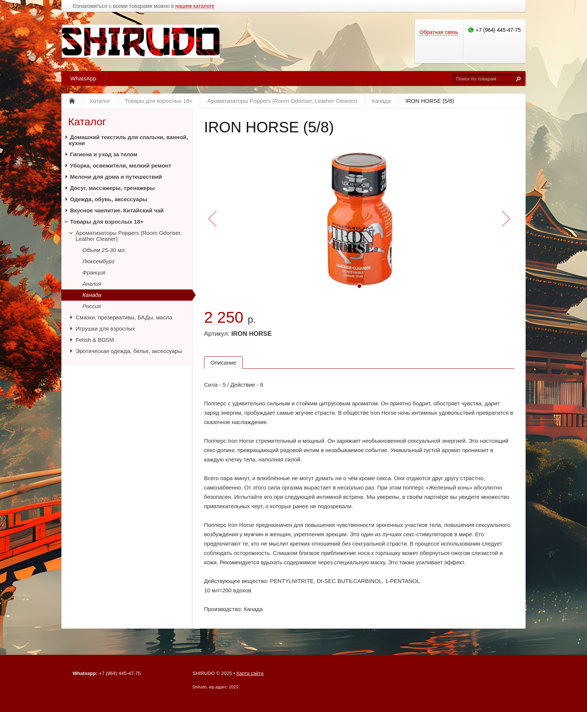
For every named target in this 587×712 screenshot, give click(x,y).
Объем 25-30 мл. (104, 250)
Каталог (87, 122)
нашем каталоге (195, 6)
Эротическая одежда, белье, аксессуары (129, 351)
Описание (223, 362)
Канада (91, 295)
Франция (94, 272)
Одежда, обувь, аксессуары (108, 199)
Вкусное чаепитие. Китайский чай (117, 210)
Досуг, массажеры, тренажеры (112, 188)
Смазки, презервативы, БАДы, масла (124, 317)
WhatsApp (83, 78)
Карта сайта (249, 673)
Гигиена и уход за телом (103, 154)
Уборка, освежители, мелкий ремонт (120, 165)
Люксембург (98, 261)
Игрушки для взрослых (105, 328)
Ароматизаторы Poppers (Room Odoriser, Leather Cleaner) (129, 236)
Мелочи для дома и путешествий (116, 177)
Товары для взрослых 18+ (106, 221)
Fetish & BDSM (95, 340)
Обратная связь (439, 32)
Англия (91, 283)
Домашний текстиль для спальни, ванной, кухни (128, 140)
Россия (91, 306)
